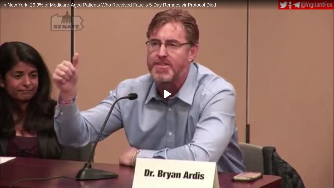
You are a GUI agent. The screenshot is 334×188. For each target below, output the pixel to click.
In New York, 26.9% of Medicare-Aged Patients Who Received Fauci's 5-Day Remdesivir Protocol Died (109, 5)
